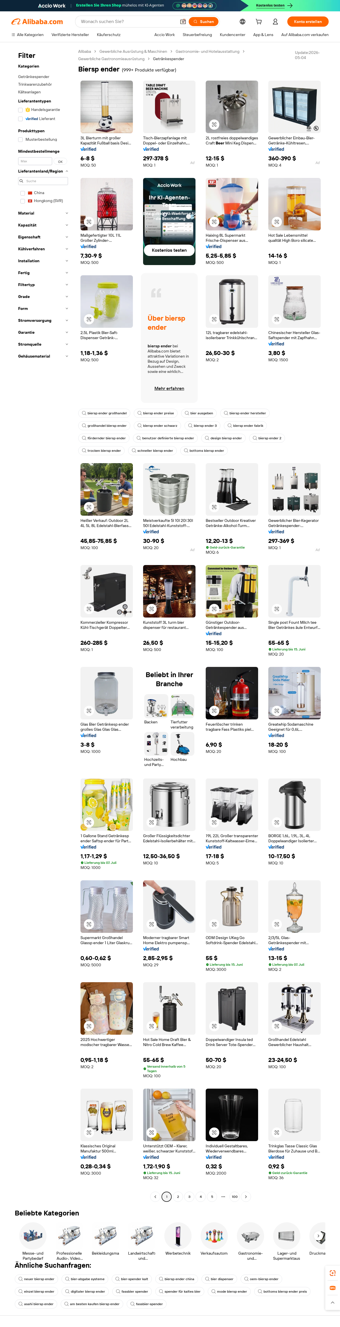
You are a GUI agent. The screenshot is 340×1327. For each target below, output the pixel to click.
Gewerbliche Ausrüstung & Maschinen (133, 51)
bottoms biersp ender (204, 450)
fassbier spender (132, 1291)
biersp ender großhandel (104, 413)
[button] (183, 21)
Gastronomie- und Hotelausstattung (207, 51)
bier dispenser (219, 1279)
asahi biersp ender (36, 1304)
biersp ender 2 (267, 438)
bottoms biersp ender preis (282, 1291)
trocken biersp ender (101, 450)
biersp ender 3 (202, 425)
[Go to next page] (246, 1197)
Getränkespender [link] (168, 58)
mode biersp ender (229, 1291)
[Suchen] (203, 21)
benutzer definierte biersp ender (165, 438)
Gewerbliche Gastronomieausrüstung (111, 58)
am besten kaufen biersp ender (92, 1304)
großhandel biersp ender (104, 425)
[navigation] (43, 624)
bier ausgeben (199, 413)
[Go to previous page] (155, 1197)
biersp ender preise (155, 413)
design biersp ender (223, 438)
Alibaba (84, 51)
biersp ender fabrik (245, 425)
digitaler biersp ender (85, 1291)
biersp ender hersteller (245, 413)
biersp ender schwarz (157, 425)
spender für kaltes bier (180, 1291)
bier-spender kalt (131, 1279)
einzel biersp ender (36, 1291)
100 (235, 1197)
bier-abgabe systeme (85, 1279)
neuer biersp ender (36, 1279)
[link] (332, 1273)
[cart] (260, 22)
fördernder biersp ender (104, 438)
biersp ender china (176, 1279)
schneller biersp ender (152, 450)
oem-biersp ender (261, 1279)
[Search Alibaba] (128, 21)
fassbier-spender (146, 1304)
